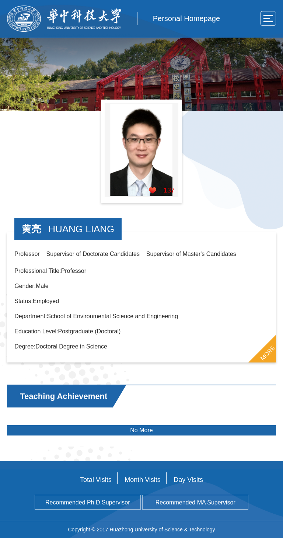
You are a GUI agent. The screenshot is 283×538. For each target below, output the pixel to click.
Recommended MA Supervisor (195, 502)
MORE (267, 352)
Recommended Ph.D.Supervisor (87, 502)
